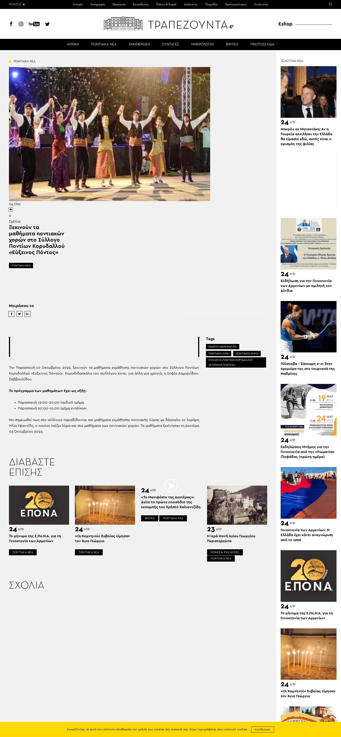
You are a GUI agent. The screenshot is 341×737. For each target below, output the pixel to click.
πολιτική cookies (235, 729)
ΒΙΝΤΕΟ (232, 44)
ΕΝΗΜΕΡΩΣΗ (139, 44)
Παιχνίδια (211, 4)
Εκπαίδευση (140, 4)
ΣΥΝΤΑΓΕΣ (170, 44)
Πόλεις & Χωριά (166, 4)
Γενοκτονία (261, 4)
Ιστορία (78, 4)
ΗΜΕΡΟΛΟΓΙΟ (202, 44)
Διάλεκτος (191, 4)
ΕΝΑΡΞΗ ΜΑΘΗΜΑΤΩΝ (222, 346)
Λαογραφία (97, 4)
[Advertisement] (104, 347)
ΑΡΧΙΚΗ (73, 44)
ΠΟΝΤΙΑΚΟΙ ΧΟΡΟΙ (247, 353)
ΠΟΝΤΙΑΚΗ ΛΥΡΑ (218, 353)
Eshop (285, 23)
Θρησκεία (118, 4)
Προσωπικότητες (236, 4)
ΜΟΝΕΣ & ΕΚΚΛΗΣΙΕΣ (225, 552)
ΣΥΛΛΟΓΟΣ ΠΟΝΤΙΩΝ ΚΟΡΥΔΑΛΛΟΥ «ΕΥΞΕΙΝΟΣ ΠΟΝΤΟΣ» (230, 362)
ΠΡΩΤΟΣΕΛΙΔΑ (262, 44)
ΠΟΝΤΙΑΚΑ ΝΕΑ (104, 44)
